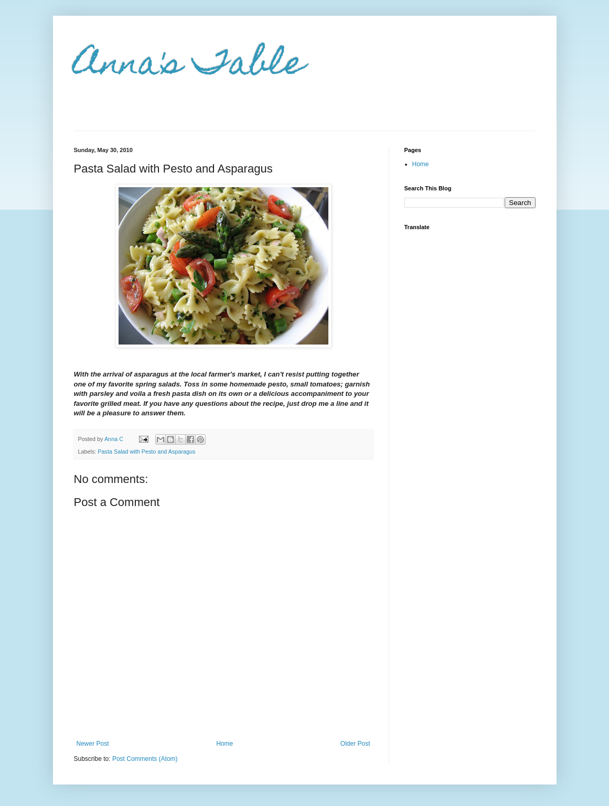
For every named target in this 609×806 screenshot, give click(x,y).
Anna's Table (189, 66)
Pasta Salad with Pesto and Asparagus (146, 451)
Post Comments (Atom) (145, 758)
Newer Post (93, 743)
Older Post (355, 743)
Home (224, 743)
